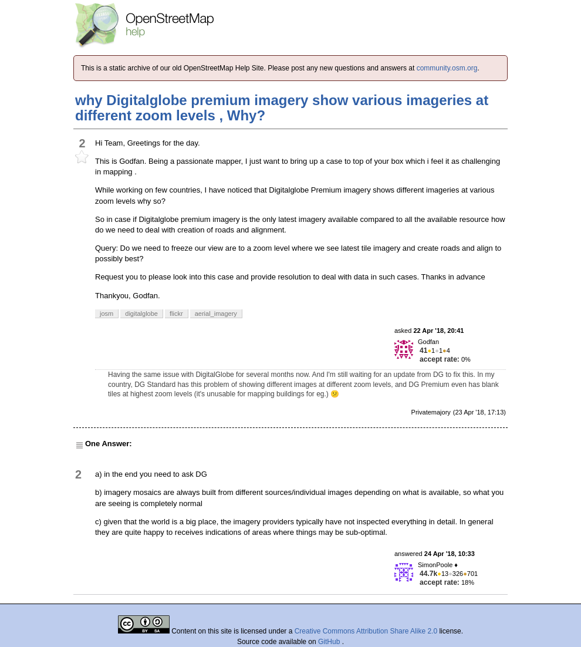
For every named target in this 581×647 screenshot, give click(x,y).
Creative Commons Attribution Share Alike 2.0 (366, 631)
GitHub (330, 642)
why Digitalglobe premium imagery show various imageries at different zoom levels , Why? (281, 107)
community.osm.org (447, 68)
